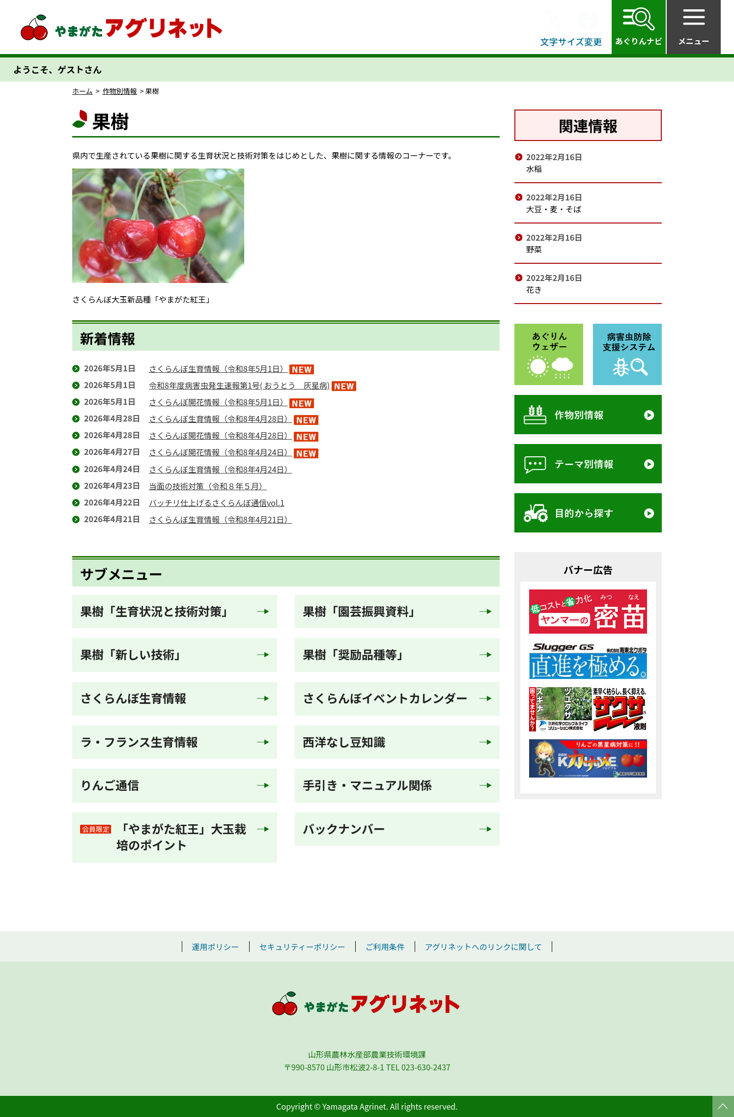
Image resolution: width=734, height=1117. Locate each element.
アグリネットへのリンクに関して (483, 946)
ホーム (82, 91)
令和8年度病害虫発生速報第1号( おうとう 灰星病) (239, 385)
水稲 (534, 168)
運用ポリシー (215, 946)
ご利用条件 (385, 946)
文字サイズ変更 (571, 41)
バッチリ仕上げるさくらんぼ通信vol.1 (216, 502)
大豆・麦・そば (553, 209)
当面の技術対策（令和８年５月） (208, 486)
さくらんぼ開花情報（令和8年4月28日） (220, 435)
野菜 (534, 249)
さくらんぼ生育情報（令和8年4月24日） (220, 469)
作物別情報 (120, 91)
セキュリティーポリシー (302, 946)
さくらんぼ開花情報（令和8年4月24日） (220, 452)
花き (534, 289)
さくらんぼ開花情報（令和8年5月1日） (218, 402)
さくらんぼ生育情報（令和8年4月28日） (220, 418)
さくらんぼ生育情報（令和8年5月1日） (218, 368)
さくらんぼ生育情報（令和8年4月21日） (220, 519)
